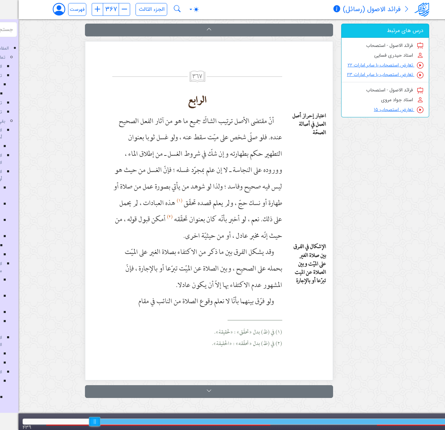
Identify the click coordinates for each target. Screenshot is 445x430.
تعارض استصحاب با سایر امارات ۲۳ (366, 75)
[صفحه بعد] (106, 9)
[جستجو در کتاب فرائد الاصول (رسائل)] (159, 9)
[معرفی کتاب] (388, 10)
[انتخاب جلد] (133, 9)
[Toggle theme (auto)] (175, 9)
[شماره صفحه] (92, 9)
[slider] (76, 421)
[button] (190, 30)
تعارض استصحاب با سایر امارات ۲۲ (367, 65)
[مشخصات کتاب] (318, 10)
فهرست (58, 9)
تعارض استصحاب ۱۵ (380, 110)
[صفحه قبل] (79, 9)
